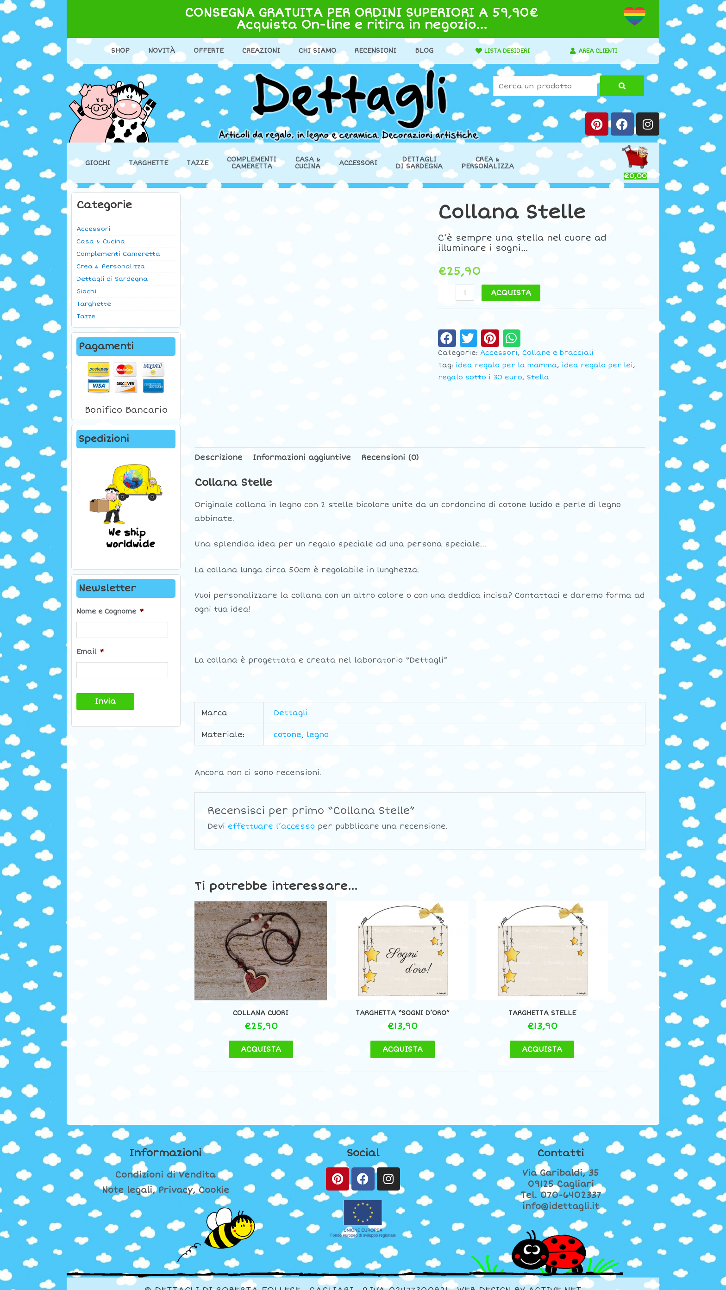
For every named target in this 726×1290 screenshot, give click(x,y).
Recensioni (370, 51)
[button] (447, 338)
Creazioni (256, 51)
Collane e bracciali (558, 353)
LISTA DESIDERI (502, 51)
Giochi (97, 163)
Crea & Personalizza (110, 266)
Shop (115, 51)
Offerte (203, 51)
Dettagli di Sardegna (112, 279)
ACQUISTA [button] (247, 1029)
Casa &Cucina (307, 162)
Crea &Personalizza (487, 162)
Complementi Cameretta (118, 254)
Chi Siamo (312, 51)
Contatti (561, 1139)
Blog (419, 51)
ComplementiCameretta (251, 162)
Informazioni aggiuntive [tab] (302, 457)
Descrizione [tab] (218, 457)
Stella (538, 377)
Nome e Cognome (110, 611)
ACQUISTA (512, 293)
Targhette (148, 163)
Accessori (358, 163)
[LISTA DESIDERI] (469, 51)
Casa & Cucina (100, 241)
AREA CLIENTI (598, 51)
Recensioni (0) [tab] (390, 457)
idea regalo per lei (597, 365)
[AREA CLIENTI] (568, 51)
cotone (287, 734)
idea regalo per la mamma (506, 365)
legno (318, 734)
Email (90, 650)
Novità (156, 51)
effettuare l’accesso (271, 826)
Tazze (197, 163)
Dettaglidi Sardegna (419, 162)
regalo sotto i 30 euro (480, 377)
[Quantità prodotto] (465, 293)
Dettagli (291, 713)
